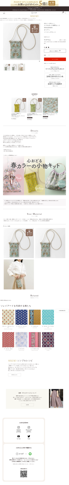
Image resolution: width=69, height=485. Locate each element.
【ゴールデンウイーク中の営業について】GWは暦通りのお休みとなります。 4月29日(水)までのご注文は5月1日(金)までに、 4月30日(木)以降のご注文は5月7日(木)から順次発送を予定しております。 (34, 8)
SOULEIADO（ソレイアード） (7, 18)
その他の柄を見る (62, 310)
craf (1, 18)
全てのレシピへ (14, 374)
